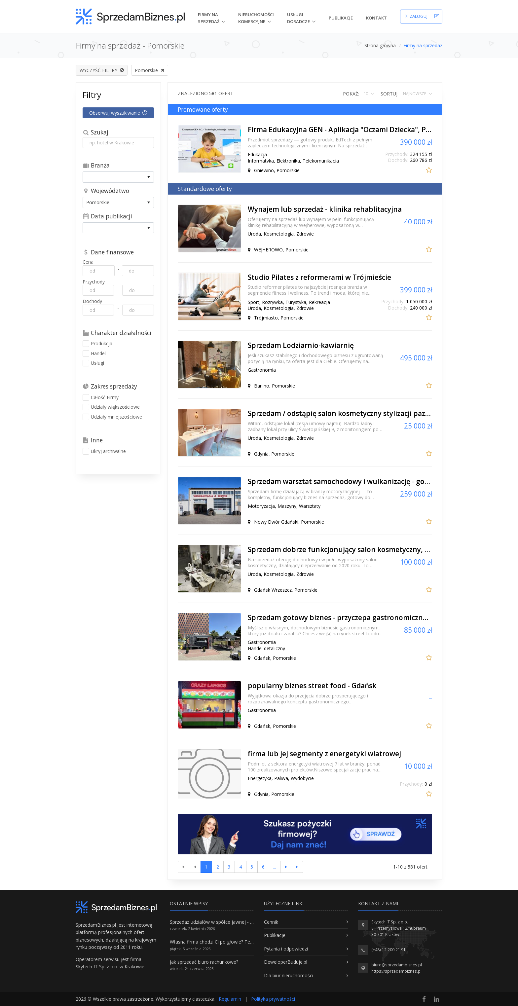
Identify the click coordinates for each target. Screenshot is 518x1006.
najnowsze (414, 93)
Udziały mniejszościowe (112, 417)
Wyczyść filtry (102, 70)
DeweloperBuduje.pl (285, 962)
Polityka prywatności (273, 999)
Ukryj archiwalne (104, 451)
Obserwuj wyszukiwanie (118, 113)
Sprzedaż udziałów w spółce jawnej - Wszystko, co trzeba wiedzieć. (242, 922)
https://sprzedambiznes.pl (396, 971)
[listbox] (118, 177)
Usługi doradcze (298, 18)
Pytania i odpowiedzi (286, 949)
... (274, 867)
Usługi (93, 363)
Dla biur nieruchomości (288, 975)
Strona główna (380, 45)
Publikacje (341, 18)
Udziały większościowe (111, 407)
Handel (94, 353)
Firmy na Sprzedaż (208, 18)
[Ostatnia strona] (298, 867)
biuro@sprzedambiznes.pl (396, 965)
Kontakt (376, 18)
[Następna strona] (286, 867)
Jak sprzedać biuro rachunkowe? (204, 962)
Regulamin (230, 999)
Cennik (271, 922)
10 (366, 93)
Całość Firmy (101, 397)
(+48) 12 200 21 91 (388, 949)
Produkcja (97, 343)
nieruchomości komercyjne (256, 18)
